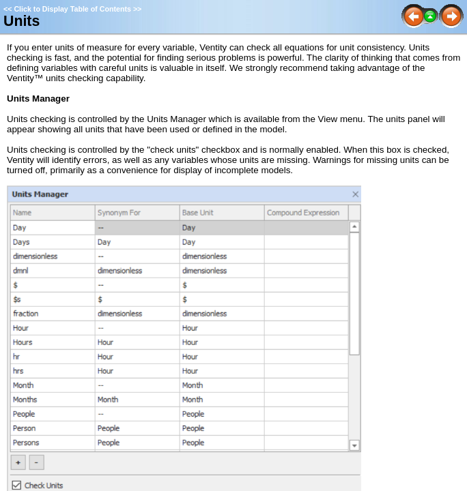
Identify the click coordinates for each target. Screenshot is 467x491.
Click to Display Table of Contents (72, 9)
